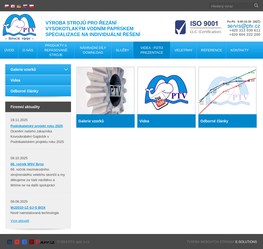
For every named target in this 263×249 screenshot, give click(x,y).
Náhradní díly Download (93, 50)
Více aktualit (20, 221)
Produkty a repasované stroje (56, 50)
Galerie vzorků (23, 69)
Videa (15, 80)
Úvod (9, 50)
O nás (28, 50)
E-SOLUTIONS (246, 242)
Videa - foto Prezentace (151, 50)
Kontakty (239, 50)
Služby (122, 50)
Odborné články (24, 91)
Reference (211, 50)
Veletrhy (184, 50)
